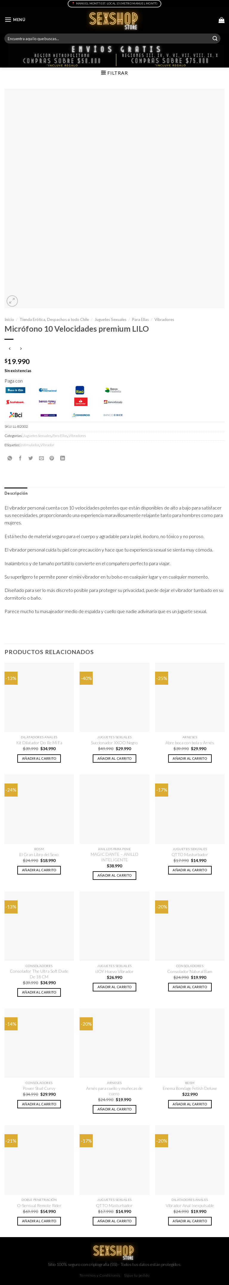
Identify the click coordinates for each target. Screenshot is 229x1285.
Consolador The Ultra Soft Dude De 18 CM (39, 974)
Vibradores (164, 319)
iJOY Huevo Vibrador (114, 971)
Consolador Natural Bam (189, 971)
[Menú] (14, 19)
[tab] (15, 493)
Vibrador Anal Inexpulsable (190, 1205)
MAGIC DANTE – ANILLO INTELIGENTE (114, 857)
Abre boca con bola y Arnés (189, 742)
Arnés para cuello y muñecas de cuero (114, 1091)
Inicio (9, 319)
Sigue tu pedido (136, 1275)
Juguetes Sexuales (110, 319)
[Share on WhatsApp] (10, 458)
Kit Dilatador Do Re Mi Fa (39, 742)
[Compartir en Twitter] (30, 458)
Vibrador (47, 445)
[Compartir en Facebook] (20, 458)
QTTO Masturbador (189, 854)
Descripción (15, 493)
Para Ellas (140, 319)
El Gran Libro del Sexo (39, 854)
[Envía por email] (41, 458)
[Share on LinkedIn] (62, 458)
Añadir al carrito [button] (39, 758)
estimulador (30, 445)
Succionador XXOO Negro (114, 742)
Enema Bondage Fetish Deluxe (190, 1088)
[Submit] (215, 38)
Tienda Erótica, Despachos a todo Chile (54, 319)
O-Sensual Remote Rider (39, 1205)
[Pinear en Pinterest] (52, 458)
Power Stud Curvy (39, 1088)
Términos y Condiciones (100, 1275)
